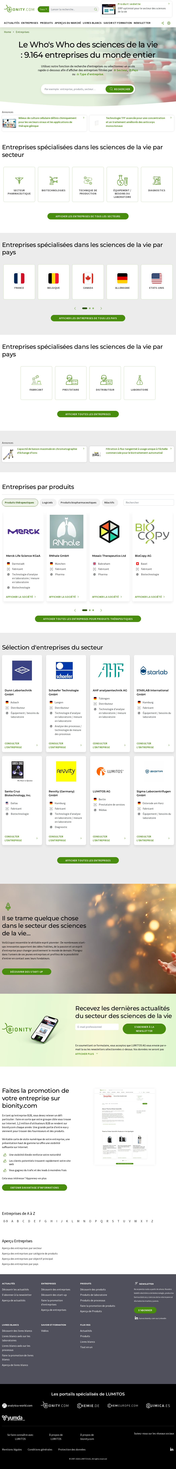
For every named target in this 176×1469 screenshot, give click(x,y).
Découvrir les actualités (15, 1289)
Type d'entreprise (91, 74)
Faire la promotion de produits (97, 1305)
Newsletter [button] (142, 22)
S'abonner (145, 1310)
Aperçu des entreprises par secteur (22, 1248)
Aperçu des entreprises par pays (20, 1264)
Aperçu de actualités (13, 1300)
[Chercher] (95, 9)
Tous (42, 9)
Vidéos (45, 1330)
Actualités (86, 1330)
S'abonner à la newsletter (144, 1029)
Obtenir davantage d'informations (34, 1187)
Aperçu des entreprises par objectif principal (27, 1258)
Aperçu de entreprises (53, 1309)
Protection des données (72, 1449)
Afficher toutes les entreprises (88, 414)
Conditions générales (40, 1449)
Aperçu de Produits (91, 1311)
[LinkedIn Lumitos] (171, 1449)
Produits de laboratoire (93, 1294)
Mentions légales (12, 1449)
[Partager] (162, 23)
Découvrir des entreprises (55, 1289)
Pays (135, 70)
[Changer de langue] (168, 23)
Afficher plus (87, 1053)
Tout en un (86, 1347)
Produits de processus (92, 1300)
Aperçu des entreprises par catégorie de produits (30, 1253)
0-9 (5, 1221)
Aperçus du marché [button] (68, 22)
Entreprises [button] (29, 22)
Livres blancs (87, 1341)
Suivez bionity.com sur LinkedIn (150, 1318)
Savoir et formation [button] (118, 22)
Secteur (122, 70)
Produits (85, 1336)
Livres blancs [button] (92, 22)
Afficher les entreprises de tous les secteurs (88, 216)
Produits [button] (46, 22)
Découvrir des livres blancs (17, 1330)
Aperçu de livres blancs (15, 1365)
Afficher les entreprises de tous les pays (88, 318)
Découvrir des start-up (26, 971)
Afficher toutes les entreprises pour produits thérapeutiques (88, 618)
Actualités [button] (11, 22)
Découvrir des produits (93, 1289)
